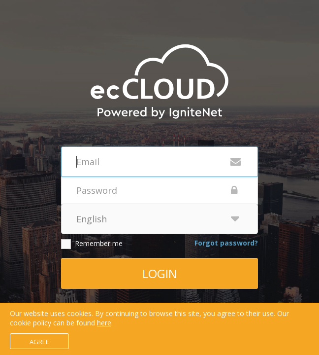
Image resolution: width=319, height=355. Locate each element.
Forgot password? (226, 243)
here (104, 322)
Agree (39, 341)
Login (159, 273)
